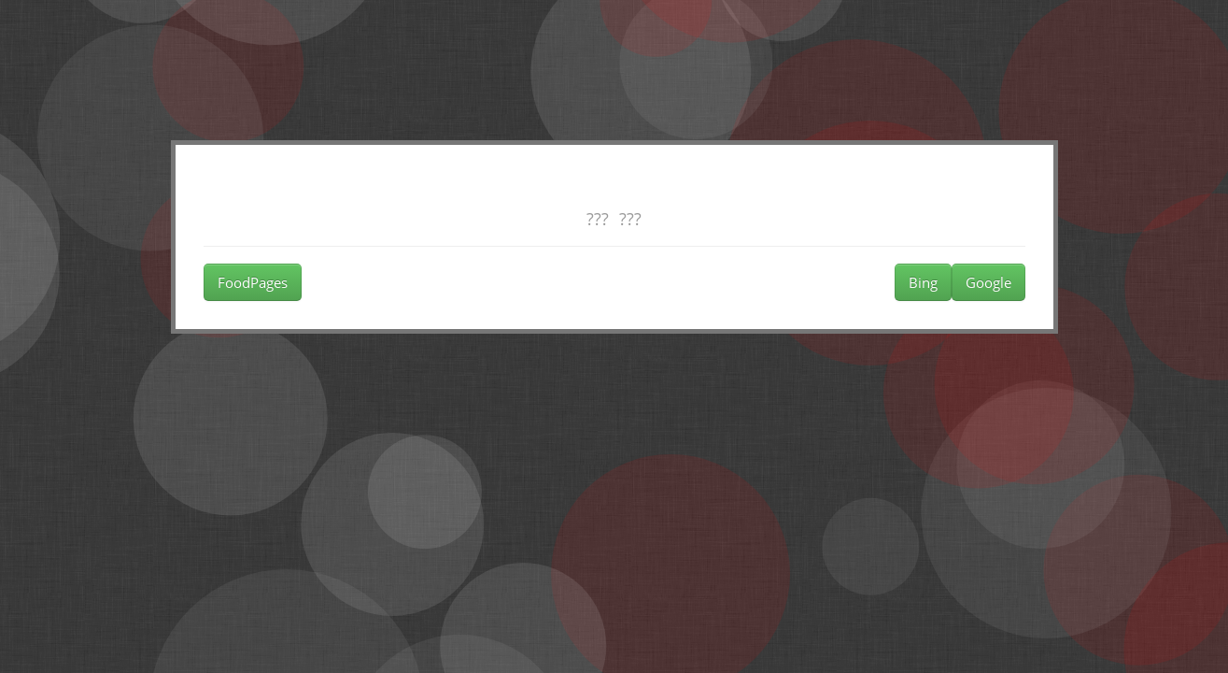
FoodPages (253, 282)
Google (988, 282)
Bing (923, 282)
